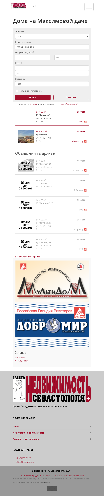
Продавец (20, 79)
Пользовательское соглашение (69, 475)
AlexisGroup (78, 141)
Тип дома (19, 31)
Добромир (78, 190)
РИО (81, 121)
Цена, (18, 63)
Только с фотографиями (29, 91)
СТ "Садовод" (21, 360)
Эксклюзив (78, 170)
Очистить (71, 97)
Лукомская (20, 357)
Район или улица (23, 42)
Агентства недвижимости (28, 432)
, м (41, 112)
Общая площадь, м (24, 52)
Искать (33, 97)
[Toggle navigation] (89, 7)
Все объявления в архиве (27, 256)
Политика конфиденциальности (35, 475)
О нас (16, 426)
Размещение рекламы (26, 439)
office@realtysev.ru (25, 462)
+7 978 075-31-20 (23, 458)
